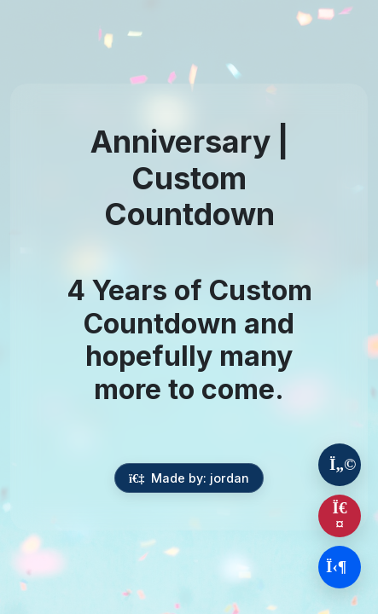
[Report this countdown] (339, 516)
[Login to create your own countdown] (339, 567)
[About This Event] (339, 464)
